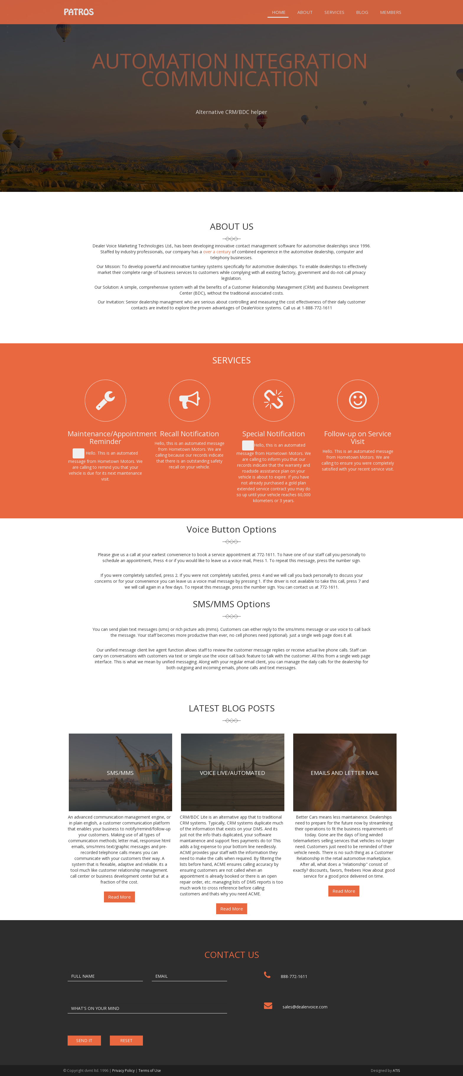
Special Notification (273, 433)
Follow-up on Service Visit (357, 437)
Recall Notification (189, 433)
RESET (126, 1040)
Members (390, 12)
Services (334, 12)
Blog (362, 12)
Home (279, 12)
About (305, 12)
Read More (119, 897)
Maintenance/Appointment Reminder (112, 437)
